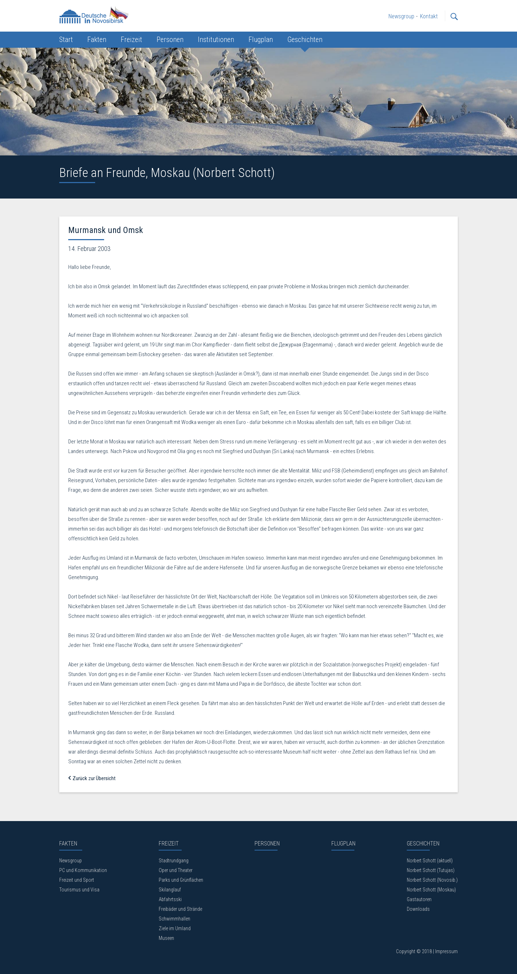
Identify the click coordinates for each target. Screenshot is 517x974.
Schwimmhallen (174, 919)
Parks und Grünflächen (181, 880)
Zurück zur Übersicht (92, 778)
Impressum (446, 951)
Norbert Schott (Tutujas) (431, 870)
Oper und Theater (175, 870)
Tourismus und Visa (79, 890)
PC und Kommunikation (83, 870)
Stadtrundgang (173, 860)
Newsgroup (70, 860)
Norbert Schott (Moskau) (431, 890)
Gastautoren (419, 899)
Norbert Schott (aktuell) (430, 860)
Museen (166, 938)
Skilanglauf (170, 890)
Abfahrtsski (170, 899)
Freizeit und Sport (76, 880)
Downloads (418, 909)
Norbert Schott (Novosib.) (432, 880)
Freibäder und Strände (180, 909)
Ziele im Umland (175, 928)
